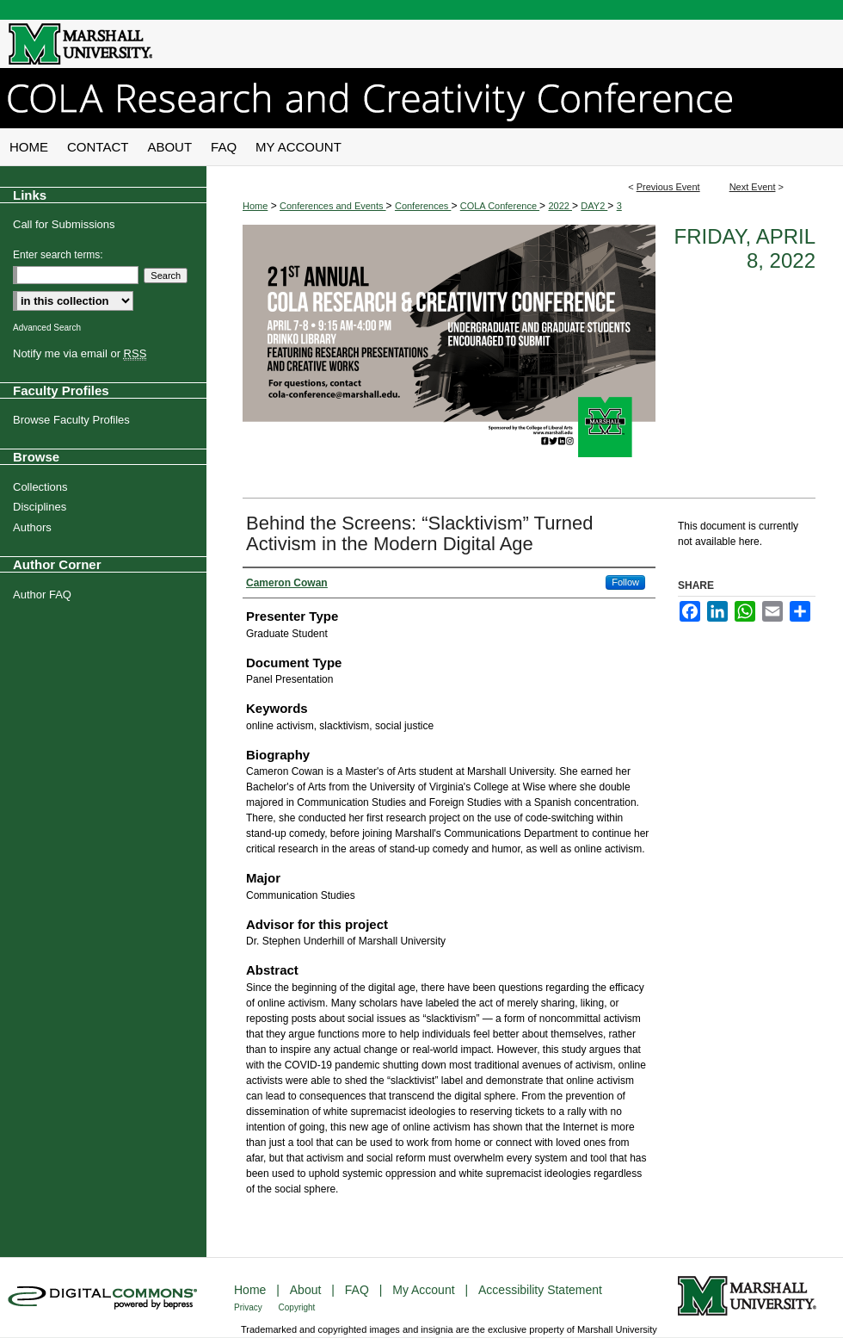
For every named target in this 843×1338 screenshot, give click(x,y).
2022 (560, 206)
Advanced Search (47, 327)
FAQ (358, 1290)
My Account (425, 1290)
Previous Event (668, 187)
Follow (625, 582)
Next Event (752, 187)
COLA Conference (499, 206)
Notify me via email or (79, 354)
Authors (32, 527)
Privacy (249, 1307)
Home (255, 206)
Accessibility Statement (540, 1290)
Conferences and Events (333, 206)
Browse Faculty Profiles (71, 419)
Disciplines (39, 506)
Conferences (423, 206)
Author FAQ (42, 594)
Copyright (297, 1307)
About (307, 1290)
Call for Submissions (64, 224)
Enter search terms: (58, 255)
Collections (40, 486)
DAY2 (594, 206)
